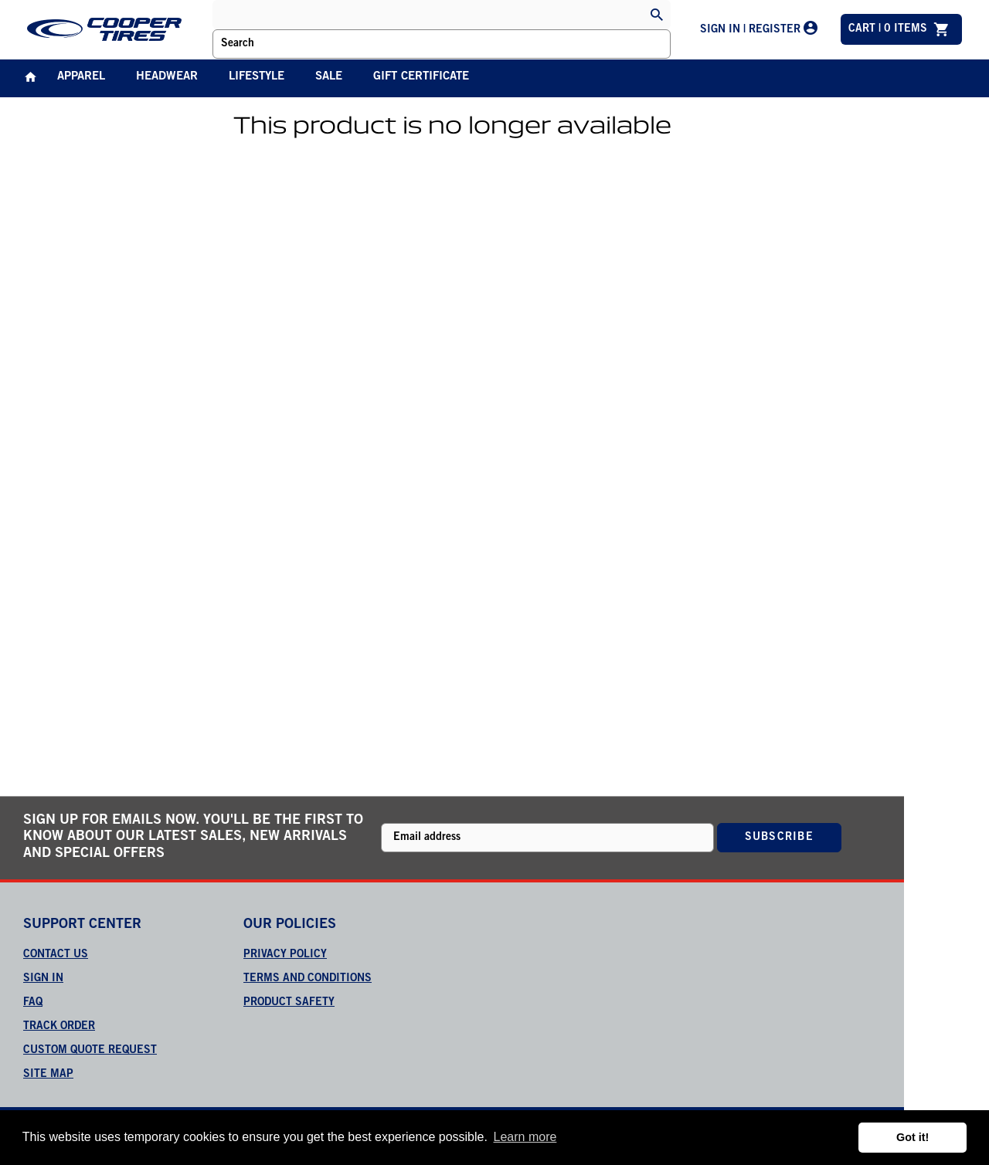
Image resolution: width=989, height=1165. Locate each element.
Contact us (55, 955)
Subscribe (779, 837)
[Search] (657, 16)
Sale (328, 77)
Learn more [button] (525, 1136)
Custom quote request (90, 1050)
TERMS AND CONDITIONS (307, 979)
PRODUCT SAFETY (289, 1002)
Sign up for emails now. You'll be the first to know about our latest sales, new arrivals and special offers (193, 837)
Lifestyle (256, 77)
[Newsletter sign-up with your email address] (548, 837)
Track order (59, 1026)
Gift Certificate (421, 77)
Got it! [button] (912, 1137)
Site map (48, 1074)
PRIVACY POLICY (285, 955)
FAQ (32, 1002)
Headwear (167, 77)
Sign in (43, 979)
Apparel (81, 77)
